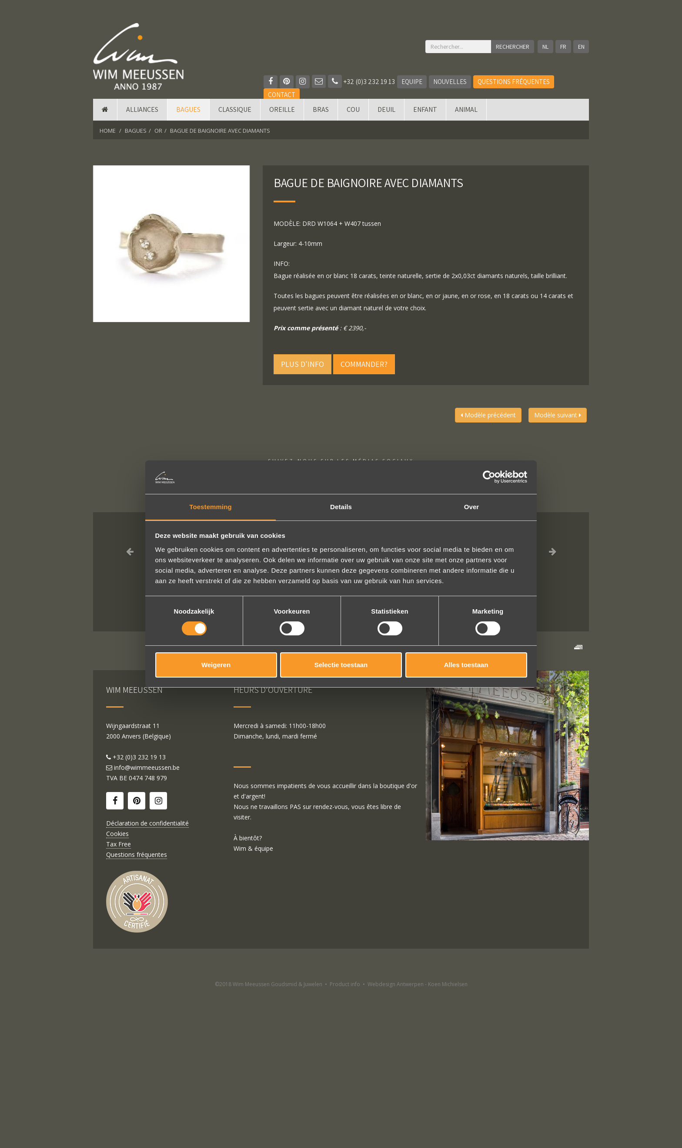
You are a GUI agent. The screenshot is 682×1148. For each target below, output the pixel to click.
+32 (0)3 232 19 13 (361, 81)
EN (581, 46)
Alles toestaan (466, 664)
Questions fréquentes (514, 81)
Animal (466, 109)
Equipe (411, 81)
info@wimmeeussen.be (147, 921)
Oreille (282, 109)
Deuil (386, 109)
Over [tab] (471, 506)
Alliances (142, 109)
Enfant (425, 109)
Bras (321, 109)
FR (563, 46)
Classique (234, 109)
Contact (281, 95)
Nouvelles (450, 81)
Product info (345, 1138)
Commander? (364, 364)
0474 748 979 (148, 932)
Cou (353, 109)
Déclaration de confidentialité (147, 977)
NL (545, 46)
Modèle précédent (488, 415)
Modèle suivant (557, 415)
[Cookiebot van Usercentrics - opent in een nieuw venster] (489, 476)
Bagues (188, 109)
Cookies (117, 988)
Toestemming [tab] (210, 506)
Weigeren (216, 664)
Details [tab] (341, 506)
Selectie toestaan (341, 664)
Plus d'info (302, 364)
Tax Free (118, 998)
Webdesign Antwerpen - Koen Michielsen (418, 1138)
